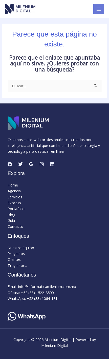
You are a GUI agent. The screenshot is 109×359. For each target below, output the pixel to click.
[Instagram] (41, 164)
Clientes (14, 259)
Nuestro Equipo (21, 247)
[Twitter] (20, 164)
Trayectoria (17, 265)
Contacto (15, 226)
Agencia (14, 190)
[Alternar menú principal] (98, 9)
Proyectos (16, 253)
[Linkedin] (52, 164)
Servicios (15, 196)
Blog (11, 214)
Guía (11, 220)
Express (14, 202)
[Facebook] (10, 164)
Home (13, 184)
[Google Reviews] (31, 164)
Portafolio (16, 208)
